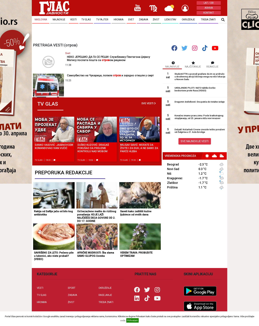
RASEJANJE (105, 295)
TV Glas (38, 160)
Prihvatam (132, 320)
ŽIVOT (71, 302)
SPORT (71, 288)
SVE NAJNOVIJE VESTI (195, 141)
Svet (67, 53)
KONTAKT (208, 12)
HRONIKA (42, 302)
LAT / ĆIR (209, 3)
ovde (122, 320)
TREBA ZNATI (106, 302)
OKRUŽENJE (105, 288)
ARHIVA (209, 7)
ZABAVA (72, 295)
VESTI (40, 288)
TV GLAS (41, 295)
